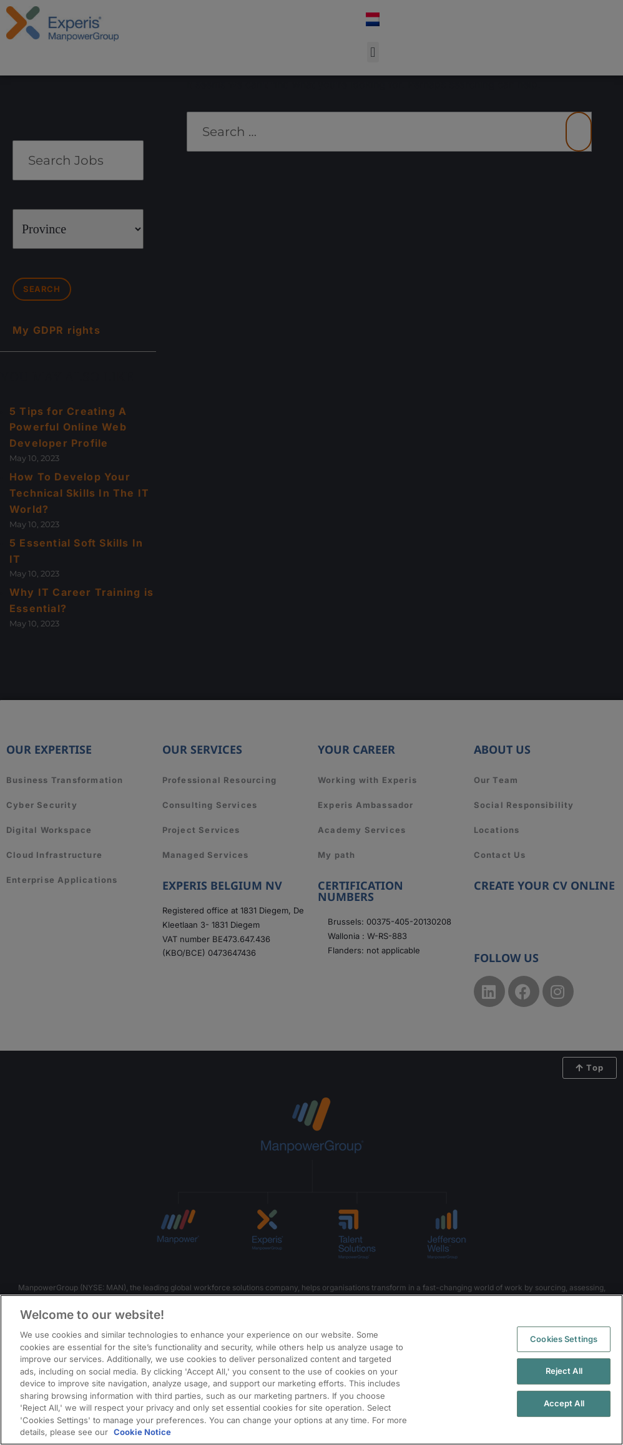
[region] (311, 1370)
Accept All (564, 1403)
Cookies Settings (563, 1339)
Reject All (564, 1371)
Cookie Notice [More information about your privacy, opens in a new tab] (142, 1432)
